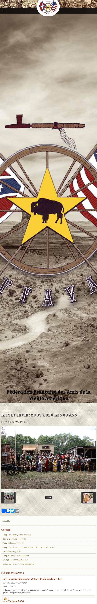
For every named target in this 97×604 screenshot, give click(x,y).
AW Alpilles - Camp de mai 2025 (15, 560)
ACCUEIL (6, 521)
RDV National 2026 (13, 601)
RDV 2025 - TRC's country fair (15, 539)
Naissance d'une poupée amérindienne (18, 564)
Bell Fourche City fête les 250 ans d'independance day (32, 579)
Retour (48, 498)
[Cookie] (5, 599)
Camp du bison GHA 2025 (13, 543)
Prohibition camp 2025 (12, 551)
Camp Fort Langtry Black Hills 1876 (17, 534)
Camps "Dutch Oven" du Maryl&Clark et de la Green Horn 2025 (28, 547)
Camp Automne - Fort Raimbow (16, 555)
